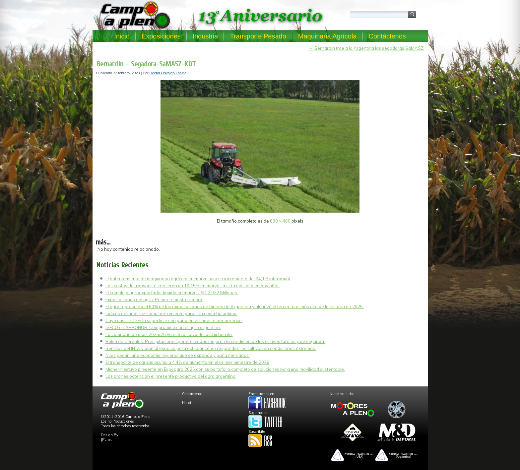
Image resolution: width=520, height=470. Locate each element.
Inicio (122, 36)
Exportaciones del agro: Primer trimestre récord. (154, 299)
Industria (205, 36)
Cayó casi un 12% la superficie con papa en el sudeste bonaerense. (174, 320)
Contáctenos (387, 36)
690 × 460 (280, 221)
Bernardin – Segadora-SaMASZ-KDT (146, 64)
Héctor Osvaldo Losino (168, 73)
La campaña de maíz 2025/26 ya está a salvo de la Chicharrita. (169, 334)
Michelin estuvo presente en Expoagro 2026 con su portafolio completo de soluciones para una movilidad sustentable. (225, 369)
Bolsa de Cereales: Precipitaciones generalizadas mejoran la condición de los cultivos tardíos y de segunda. (215, 341)
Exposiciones (161, 36)
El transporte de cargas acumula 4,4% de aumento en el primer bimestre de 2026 (187, 362)
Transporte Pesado (258, 36)
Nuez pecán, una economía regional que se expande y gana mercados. (177, 355)
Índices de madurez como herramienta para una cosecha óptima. (171, 313)
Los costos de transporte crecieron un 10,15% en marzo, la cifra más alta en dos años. (193, 285)
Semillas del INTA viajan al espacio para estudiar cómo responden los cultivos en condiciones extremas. (210, 348)
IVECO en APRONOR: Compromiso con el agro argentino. (163, 327)
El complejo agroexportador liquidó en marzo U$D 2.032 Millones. (171, 292)
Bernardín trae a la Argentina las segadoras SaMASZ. (366, 48)
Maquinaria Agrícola (327, 36)
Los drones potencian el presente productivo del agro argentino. (170, 376)
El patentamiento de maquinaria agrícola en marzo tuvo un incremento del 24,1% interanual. (198, 278)
